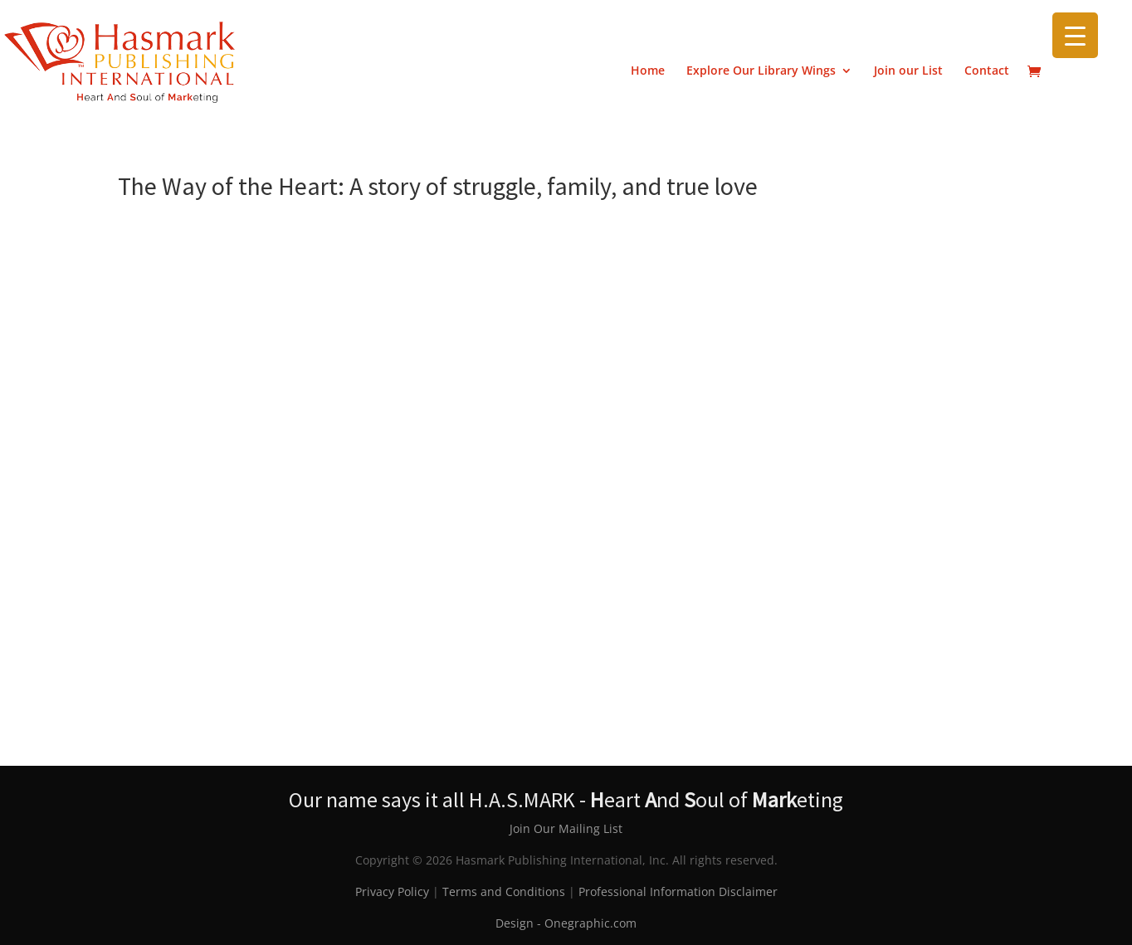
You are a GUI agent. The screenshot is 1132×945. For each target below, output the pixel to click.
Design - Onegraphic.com (566, 923)
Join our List (908, 71)
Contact (986, 71)
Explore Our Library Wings (761, 71)
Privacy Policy (392, 891)
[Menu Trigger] (1075, 35)
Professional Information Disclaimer (678, 891)
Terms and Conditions (503, 891)
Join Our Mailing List (566, 828)
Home (648, 71)
